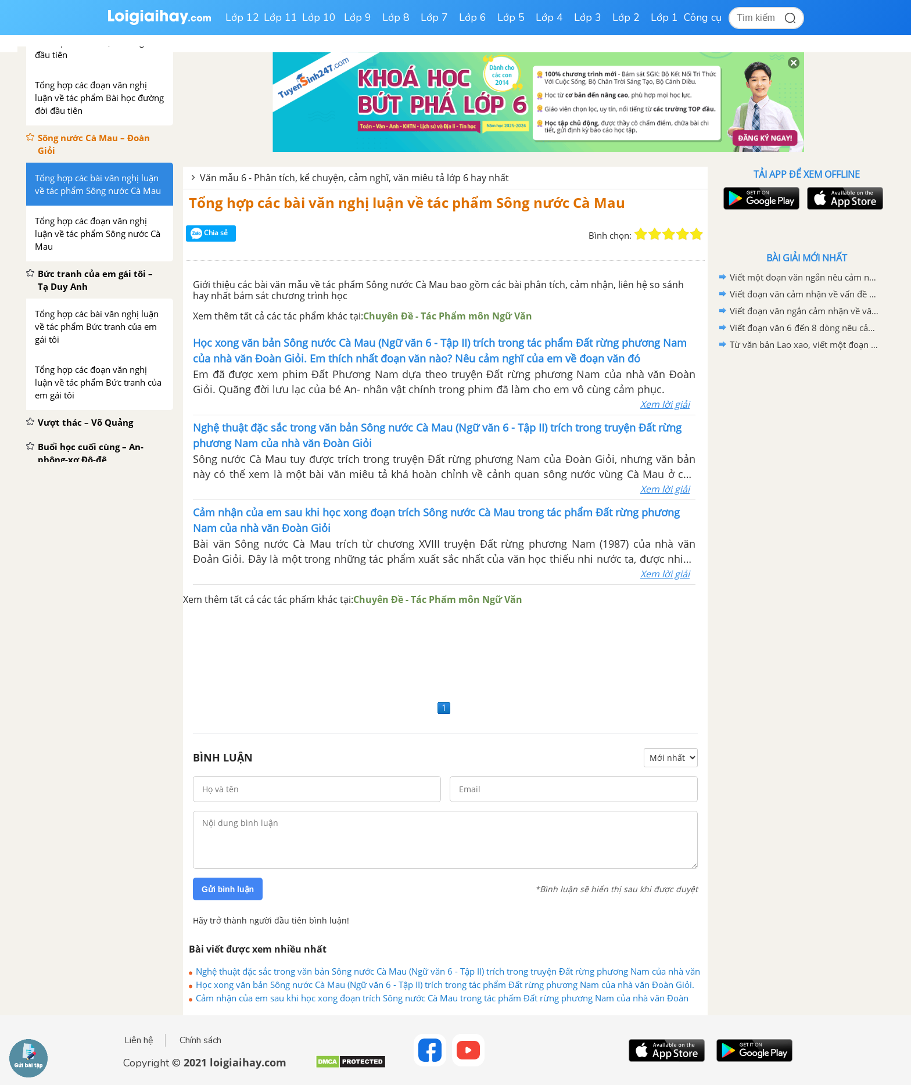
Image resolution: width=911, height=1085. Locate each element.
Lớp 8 (396, 17)
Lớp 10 (319, 17)
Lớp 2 (626, 17)
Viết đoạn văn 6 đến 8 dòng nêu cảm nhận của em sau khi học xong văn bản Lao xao (805, 327)
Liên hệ (138, 1040)
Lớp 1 (664, 17)
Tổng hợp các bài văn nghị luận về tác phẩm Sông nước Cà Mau (407, 202)
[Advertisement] (445, 652)
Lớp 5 (511, 17)
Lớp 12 (242, 17)
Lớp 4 (549, 17)
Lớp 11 (280, 17)
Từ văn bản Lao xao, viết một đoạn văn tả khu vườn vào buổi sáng (805, 344)
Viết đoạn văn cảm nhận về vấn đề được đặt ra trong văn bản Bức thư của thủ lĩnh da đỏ (805, 294)
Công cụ (703, 17)
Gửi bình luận (228, 889)
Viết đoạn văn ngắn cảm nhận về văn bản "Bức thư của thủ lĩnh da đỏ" (805, 311)
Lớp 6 (472, 17)
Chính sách (200, 1040)
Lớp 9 (357, 17)
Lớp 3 (587, 17)
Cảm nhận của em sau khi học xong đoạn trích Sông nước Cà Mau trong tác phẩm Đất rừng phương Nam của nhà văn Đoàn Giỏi (442, 998)
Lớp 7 (434, 17)
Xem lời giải (665, 404)
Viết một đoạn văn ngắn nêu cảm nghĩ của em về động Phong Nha (805, 277)
